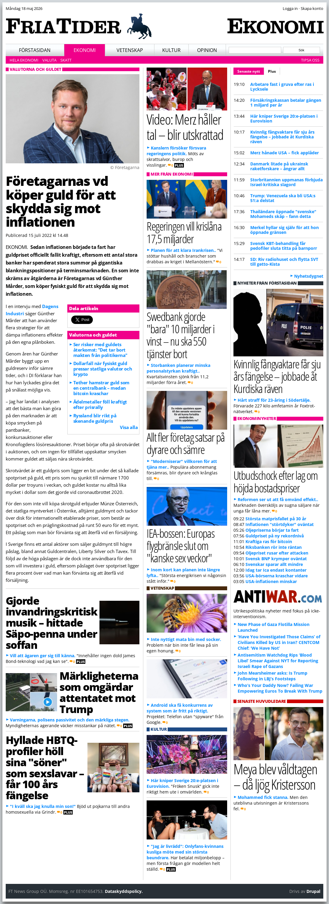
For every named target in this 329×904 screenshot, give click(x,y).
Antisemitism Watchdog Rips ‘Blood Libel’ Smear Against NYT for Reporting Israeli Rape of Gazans (278, 660)
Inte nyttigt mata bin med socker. (186, 639)
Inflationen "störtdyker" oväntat (279, 524)
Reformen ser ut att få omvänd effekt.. (278, 499)
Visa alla (129, 427)
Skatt (66, 60)
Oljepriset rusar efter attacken (276, 553)
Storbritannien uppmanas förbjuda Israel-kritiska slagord (286, 182)
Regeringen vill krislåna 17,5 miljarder (184, 232)
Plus (272, 71)
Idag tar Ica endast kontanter (275, 570)
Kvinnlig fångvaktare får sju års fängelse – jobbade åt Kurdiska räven (282, 136)
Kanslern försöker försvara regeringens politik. (176, 150)
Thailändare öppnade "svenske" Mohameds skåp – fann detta (283, 214)
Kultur (171, 50)
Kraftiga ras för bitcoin (268, 541)
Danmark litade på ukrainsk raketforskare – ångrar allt (279, 166)
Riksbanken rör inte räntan (273, 547)
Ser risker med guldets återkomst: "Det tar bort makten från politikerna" (100, 349)
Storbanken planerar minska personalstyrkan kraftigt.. (178, 368)
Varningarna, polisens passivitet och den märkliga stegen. (69, 720)
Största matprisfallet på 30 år (275, 519)
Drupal (313, 891)
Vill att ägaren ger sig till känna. (42, 655)
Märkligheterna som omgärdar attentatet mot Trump (98, 692)
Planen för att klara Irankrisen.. (183, 250)
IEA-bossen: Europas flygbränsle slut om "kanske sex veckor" (180, 545)
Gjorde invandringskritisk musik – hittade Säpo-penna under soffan (51, 622)
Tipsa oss (310, 60)
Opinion (207, 50)
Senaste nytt (250, 71)
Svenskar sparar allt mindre (274, 564)
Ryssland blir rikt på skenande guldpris (95, 418)
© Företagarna (124, 167)
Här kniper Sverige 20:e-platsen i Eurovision (284, 118)
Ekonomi (85, 50)
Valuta (49, 60)
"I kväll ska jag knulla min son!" (43, 806)
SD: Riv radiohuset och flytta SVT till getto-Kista (284, 261)
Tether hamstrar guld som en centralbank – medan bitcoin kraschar (101, 387)
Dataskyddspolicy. (124, 891)
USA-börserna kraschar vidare (276, 576)
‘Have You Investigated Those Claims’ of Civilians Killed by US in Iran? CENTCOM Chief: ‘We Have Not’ (279, 642)
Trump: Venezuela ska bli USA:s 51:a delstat (282, 198)
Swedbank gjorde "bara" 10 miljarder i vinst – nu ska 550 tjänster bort (180, 334)
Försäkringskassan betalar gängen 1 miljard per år (285, 102)
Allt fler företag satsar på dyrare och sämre (186, 443)
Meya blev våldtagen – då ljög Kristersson (275, 776)
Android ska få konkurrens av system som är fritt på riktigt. (180, 708)
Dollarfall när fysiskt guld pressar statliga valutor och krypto (102, 368)
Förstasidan (34, 50)
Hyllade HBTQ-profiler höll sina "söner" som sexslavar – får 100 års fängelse (45, 767)
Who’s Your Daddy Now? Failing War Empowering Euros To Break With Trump (280, 688)
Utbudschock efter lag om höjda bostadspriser (275, 481)
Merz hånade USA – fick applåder (284, 153)
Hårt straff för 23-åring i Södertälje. (274, 400)
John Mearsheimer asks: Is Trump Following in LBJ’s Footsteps (272, 676)
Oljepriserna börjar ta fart (272, 530)
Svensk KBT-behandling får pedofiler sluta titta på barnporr (283, 245)
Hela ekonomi (24, 60)
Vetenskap (130, 50)
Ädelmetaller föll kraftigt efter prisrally (100, 404)
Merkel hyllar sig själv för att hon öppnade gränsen (284, 230)
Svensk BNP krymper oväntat (276, 558)
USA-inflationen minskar (271, 581)
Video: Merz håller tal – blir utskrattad (185, 126)
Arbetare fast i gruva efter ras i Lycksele (282, 86)
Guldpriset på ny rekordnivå (274, 536)
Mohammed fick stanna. (263, 797)
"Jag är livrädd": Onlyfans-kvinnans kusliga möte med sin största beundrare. (185, 851)
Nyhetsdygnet (308, 276)
